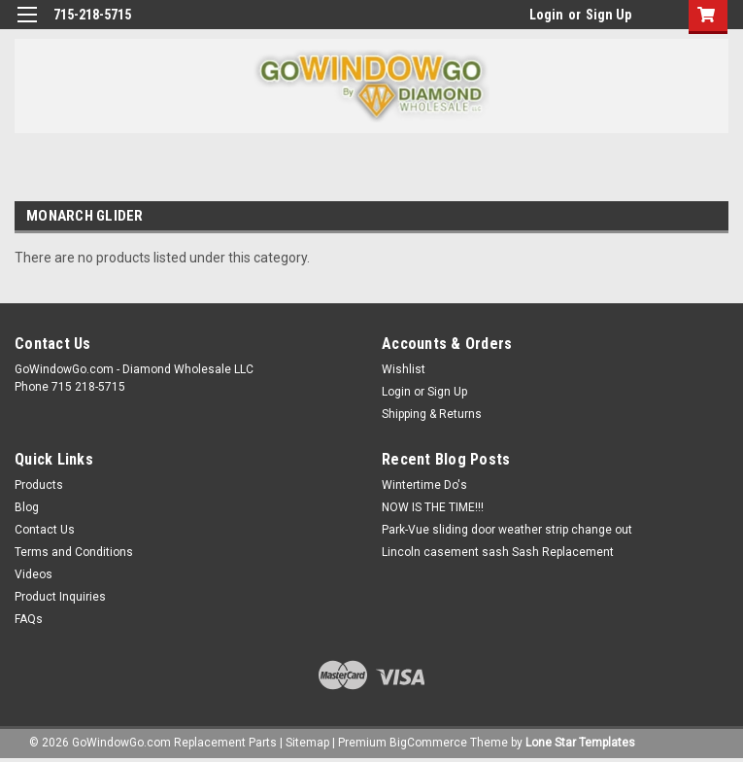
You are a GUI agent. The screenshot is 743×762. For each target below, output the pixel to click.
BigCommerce (428, 742)
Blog (27, 507)
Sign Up (608, 14)
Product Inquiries (60, 597)
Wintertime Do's (424, 485)
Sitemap (307, 742)
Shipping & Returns (432, 414)
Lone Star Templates (580, 742)
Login (546, 14)
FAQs (29, 619)
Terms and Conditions (74, 552)
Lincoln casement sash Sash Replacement (498, 552)
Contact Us (45, 530)
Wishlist (403, 369)
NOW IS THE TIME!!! (433, 507)
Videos (33, 574)
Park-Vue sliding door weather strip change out (507, 530)
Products (39, 485)
